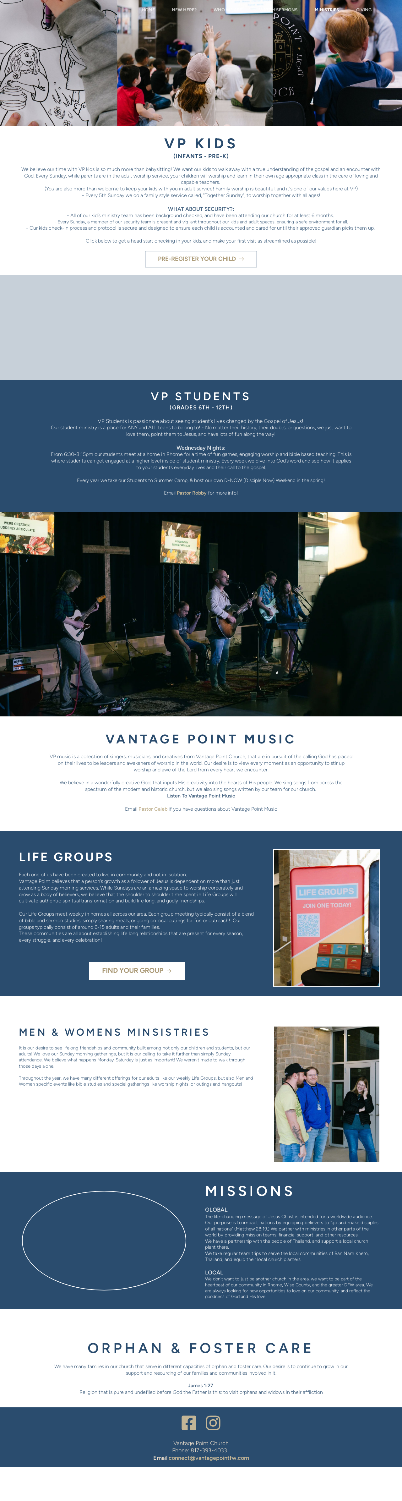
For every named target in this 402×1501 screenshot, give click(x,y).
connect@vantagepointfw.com (209, 1492)
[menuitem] (148, 27)
